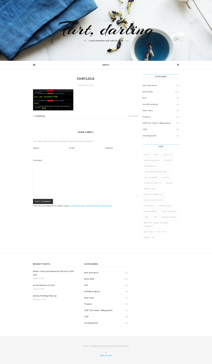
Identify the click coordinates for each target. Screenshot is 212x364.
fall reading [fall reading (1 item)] (151, 177)
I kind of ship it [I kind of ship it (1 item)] (152, 183)
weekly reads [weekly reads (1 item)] (169, 217)
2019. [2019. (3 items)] (156, 155)
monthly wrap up (150, 104)
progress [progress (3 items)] (149, 206)
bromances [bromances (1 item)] (150, 166)
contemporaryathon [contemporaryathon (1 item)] (155, 172)
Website (109, 148)
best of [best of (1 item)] (168, 155)
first (144, 97)
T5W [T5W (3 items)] (146, 217)
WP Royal (125, 346)
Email (72, 148)
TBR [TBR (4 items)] (155, 217)
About (106, 65)
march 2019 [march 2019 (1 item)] (150, 189)
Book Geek (148, 91)
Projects (146, 116)
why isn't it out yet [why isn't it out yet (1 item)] (155, 232)
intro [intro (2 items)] (169, 183)
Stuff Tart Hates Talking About (157, 123)
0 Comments (133, 116)
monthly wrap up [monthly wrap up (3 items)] (153, 194)
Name (36, 148)
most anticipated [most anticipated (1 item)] (153, 200)
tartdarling (40, 116)
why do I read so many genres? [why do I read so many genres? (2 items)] (156, 224)
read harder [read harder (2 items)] (150, 211)
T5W (145, 129)
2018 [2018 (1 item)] (146, 155)
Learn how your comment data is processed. (91, 205)
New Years (148, 110)
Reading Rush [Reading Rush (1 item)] (169, 211)
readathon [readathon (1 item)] (165, 206)
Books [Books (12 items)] (168, 160)
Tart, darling (106, 29)
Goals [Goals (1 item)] (166, 177)
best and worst (150, 85)
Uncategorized (149, 135)
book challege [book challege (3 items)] (152, 160)
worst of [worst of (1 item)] (149, 237)
